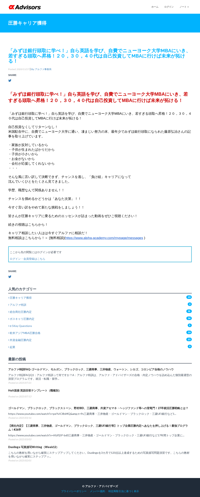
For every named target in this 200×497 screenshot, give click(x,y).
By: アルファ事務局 (41, 69)
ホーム (154, 6)
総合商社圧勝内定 (20, 311)
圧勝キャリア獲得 (20, 297)
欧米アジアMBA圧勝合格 (24, 333)
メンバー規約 (97, 491)
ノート (184, 6)
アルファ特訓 (17, 304)
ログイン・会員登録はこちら (27, 258)
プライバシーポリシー (74, 491)
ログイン (169, 6)
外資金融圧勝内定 (20, 340)
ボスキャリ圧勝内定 (21, 318)
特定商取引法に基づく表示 (123, 491)
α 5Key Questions (20, 325)
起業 (11, 347)
